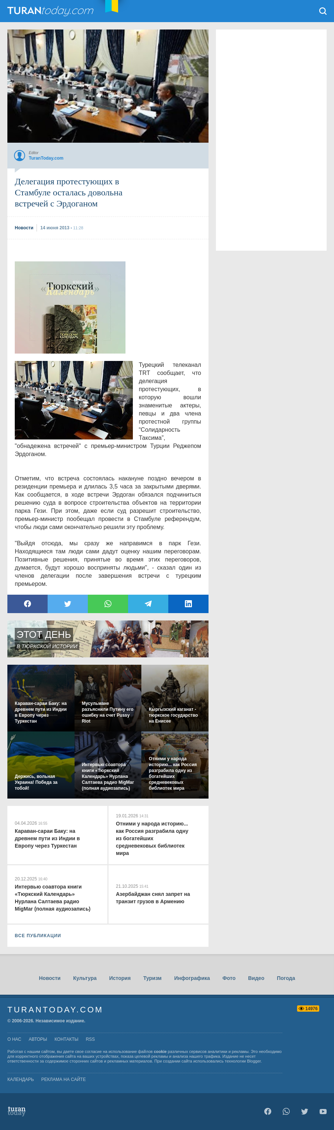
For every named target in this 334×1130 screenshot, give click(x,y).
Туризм (152, 978)
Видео (256, 978)
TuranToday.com (51, 11)
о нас (14, 1039)
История (120, 978)
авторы (38, 1039)
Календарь (20, 1079)
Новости (50, 978)
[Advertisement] (70, 307)
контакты (67, 1039)
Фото (229, 978)
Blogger (254, 1061)
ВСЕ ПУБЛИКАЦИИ (38, 935)
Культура (85, 978)
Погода (286, 978)
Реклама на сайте (63, 1079)
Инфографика (192, 978)
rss (90, 1039)
